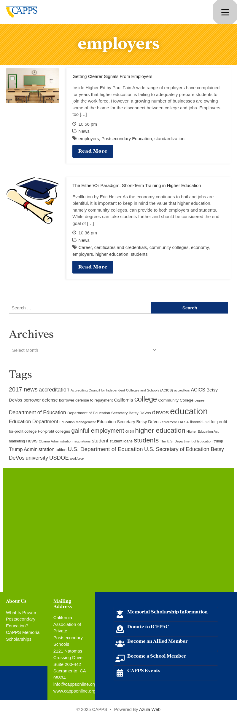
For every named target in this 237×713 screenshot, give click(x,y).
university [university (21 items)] (37, 458)
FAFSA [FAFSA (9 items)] (183, 422)
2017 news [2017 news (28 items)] (23, 389)
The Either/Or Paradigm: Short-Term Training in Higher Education (136, 185)
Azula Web (149, 709)
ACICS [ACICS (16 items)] (198, 389)
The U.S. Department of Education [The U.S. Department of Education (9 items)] (186, 441)
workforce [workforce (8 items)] (77, 458)
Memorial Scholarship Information (167, 611)
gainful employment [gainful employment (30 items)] (97, 430)
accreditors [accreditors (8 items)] (182, 390)
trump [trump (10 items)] (218, 441)
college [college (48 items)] (145, 399)
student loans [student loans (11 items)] (121, 441)
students (139, 254)
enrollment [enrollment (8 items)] (169, 422)
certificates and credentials (120, 247)
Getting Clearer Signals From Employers (112, 76)
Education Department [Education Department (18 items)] (33, 421)
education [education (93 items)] (189, 411)
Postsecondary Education (126, 138)
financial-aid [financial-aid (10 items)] (199, 422)
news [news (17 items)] (31, 440)
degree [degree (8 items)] (199, 400)
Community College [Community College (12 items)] (175, 400)
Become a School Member (156, 655)
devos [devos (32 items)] (160, 412)
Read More (92, 150)
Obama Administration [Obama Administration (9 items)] (55, 441)
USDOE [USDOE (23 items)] (59, 458)
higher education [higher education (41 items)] (160, 430)
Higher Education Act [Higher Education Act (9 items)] (203, 431)
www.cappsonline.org (74, 690)
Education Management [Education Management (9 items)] (77, 422)
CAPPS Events (143, 670)
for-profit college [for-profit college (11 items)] (22, 431)
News (84, 131)
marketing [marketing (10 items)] (17, 441)
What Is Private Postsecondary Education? (21, 619)
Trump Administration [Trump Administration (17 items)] (32, 449)
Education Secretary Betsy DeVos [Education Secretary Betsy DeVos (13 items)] (129, 421)
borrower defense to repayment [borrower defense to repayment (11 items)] (86, 400)
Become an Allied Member (157, 640)
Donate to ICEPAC (148, 626)
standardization (169, 138)
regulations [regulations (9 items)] (82, 441)
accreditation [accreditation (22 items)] (54, 390)
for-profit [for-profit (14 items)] (219, 421)
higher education (112, 254)
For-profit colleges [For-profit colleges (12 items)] (54, 431)
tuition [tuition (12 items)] (61, 449)
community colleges (169, 247)
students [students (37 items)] (146, 440)
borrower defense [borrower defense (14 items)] (40, 400)
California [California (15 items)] (123, 399)
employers (88, 138)
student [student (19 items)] (100, 441)
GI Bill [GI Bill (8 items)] (129, 431)
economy (200, 247)
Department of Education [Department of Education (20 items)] (37, 412)
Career (85, 247)
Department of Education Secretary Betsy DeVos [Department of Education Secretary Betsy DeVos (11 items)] (109, 413)
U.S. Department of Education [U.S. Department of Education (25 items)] (105, 449)
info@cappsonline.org (74, 684)
